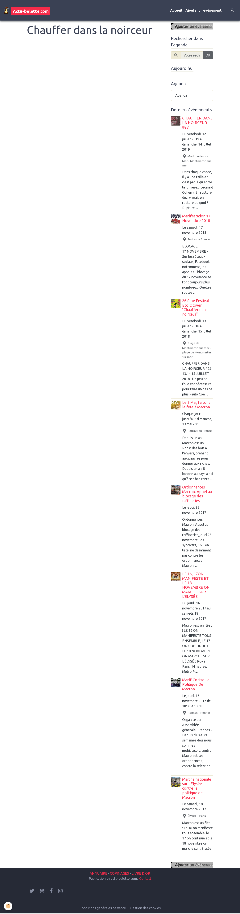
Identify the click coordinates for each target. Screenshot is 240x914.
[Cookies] (8, 906)
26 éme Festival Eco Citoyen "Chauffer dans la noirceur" (196, 307)
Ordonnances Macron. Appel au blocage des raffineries (197, 494)
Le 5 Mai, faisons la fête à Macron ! (197, 404)
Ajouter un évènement (203, 10)
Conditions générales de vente (103, 908)
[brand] (26, 10)
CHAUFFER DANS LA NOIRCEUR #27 (197, 122)
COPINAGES (119, 873)
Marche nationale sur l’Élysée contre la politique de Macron (196, 788)
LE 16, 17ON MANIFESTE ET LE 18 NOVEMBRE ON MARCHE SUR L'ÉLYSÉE (196, 585)
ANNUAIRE (98, 873)
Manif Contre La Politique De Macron (195, 684)
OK (207, 55)
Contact (145, 878)
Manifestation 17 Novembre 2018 (196, 218)
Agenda (181, 95)
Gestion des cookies (145, 908)
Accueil (176, 10)
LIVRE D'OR (140, 873)
